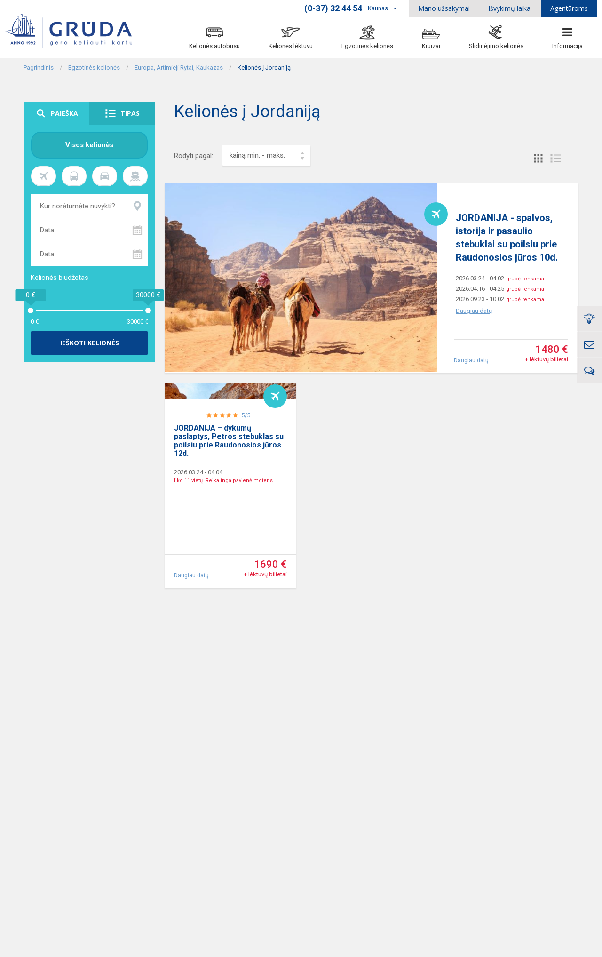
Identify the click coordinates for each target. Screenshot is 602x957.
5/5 (245, 472)
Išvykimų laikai (510, 8)
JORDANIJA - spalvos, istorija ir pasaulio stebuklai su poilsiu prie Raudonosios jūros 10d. (507, 237)
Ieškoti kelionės (89, 342)
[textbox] (266, 155)
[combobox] (266, 155)
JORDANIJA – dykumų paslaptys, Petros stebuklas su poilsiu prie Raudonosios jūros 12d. (229, 497)
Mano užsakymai (444, 8)
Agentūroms (569, 8)
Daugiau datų (474, 310)
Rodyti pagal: (193, 156)
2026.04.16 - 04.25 (480, 288)
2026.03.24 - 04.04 (198, 528)
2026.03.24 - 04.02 (480, 278)
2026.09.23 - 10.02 (480, 299)
